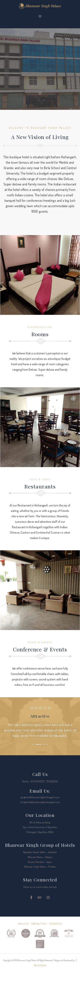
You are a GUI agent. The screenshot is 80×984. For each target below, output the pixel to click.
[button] (33, 744)
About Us (23, 923)
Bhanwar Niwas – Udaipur (40, 857)
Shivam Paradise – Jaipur (40, 861)
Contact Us (55, 923)
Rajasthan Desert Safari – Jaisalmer (40, 852)
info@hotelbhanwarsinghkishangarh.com (40, 802)
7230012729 (52, 781)
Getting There (39, 923)
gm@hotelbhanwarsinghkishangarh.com (40, 797)
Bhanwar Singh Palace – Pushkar (40, 866)
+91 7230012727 (37, 781)
